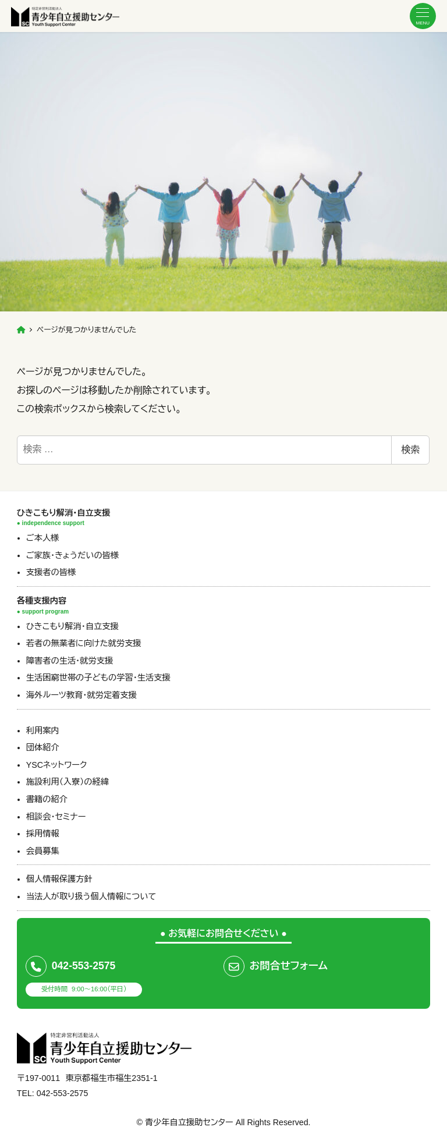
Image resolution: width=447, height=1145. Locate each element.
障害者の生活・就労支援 (69, 660)
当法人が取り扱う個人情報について (91, 896)
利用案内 (42, 730)
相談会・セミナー (56, 816)
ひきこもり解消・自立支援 (72, 626)
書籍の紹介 (47, 799)
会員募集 (42, 851)
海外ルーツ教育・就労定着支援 (81, 695)
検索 (410, 450)
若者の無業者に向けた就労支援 (83, 643)
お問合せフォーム (289, 966)
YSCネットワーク (56, 765)
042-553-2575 (84, 966)
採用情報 (42, 833)
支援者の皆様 (51, 572)
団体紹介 (42, 747)
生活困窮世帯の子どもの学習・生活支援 (98, 677)
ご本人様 (42, 538)
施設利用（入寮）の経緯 (67, 781)
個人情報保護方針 (59, 879)
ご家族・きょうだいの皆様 (72, 555)
